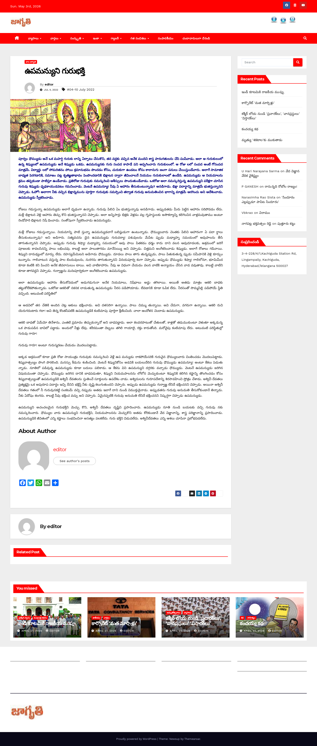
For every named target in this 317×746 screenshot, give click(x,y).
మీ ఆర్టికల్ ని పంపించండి (102, 657)
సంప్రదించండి (18, 667)
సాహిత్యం (251, 618)
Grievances (246, 667)
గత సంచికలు (138, 38)
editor (49, 84)
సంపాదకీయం (165, 38)
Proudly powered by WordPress (136, 738)
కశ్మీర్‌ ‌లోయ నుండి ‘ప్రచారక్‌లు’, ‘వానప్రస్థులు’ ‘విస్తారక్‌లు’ (193, 620)
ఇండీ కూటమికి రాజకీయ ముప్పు (263, 92)
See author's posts (74, 461)
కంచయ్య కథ (250, 129)
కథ (242, 618)
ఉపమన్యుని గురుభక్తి (55, 71)
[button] (305, 38)
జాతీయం (96, 618)
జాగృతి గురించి (20, 657)
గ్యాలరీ (115, 38)
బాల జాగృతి (31, 62)
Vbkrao (247, 213)
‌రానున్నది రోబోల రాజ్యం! (281, 186)
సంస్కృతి (76, 38)
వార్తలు (54, 38)
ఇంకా (96, 38)
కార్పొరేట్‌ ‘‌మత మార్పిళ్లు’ (258, 103)
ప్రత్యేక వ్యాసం (24, 618)
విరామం (264, 213)
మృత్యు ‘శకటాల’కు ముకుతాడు (262, 140)
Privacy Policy (248, 677)
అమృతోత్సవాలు (173, 613)
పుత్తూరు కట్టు (286, 224)
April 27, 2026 (32, 630)
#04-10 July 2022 (80, 89)
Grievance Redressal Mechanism (263, 657)
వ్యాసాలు (34, 38)
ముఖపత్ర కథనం (40, 618)
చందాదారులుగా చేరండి (196, 38)
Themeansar (192, 738)
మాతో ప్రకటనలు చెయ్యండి (103, 667)
